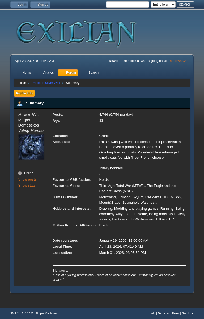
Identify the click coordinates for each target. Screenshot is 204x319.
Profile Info (24, 93)
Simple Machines (46, 313)
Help (152, 313)
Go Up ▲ (188, 313)
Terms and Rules (168, 313)
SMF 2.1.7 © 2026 (21, 313)
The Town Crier (178, 61)
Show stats (26, 185)
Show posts (27, 179)
